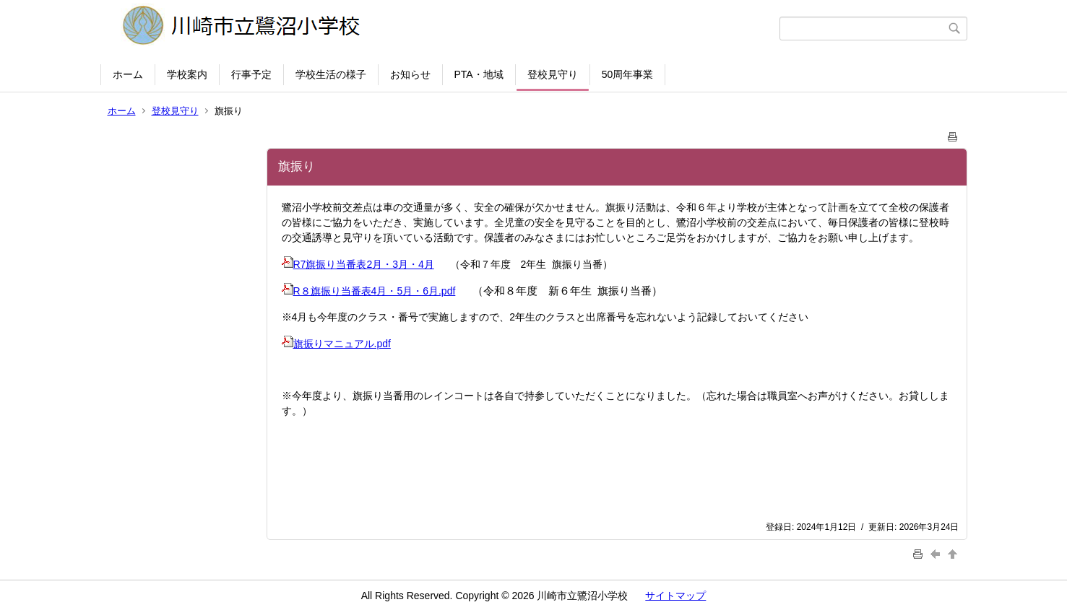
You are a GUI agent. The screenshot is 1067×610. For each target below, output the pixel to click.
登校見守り (552, 74)
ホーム (128, 74)
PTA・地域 (479, 74)
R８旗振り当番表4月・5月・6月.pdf (369, 291)
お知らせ (410, 74)
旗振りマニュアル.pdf (336, 343)
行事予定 (251, 74)
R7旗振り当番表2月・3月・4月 (358, 264)
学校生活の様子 (330, 74)
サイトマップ (675, 595)
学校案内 (187, 74)
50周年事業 (628, 74)
